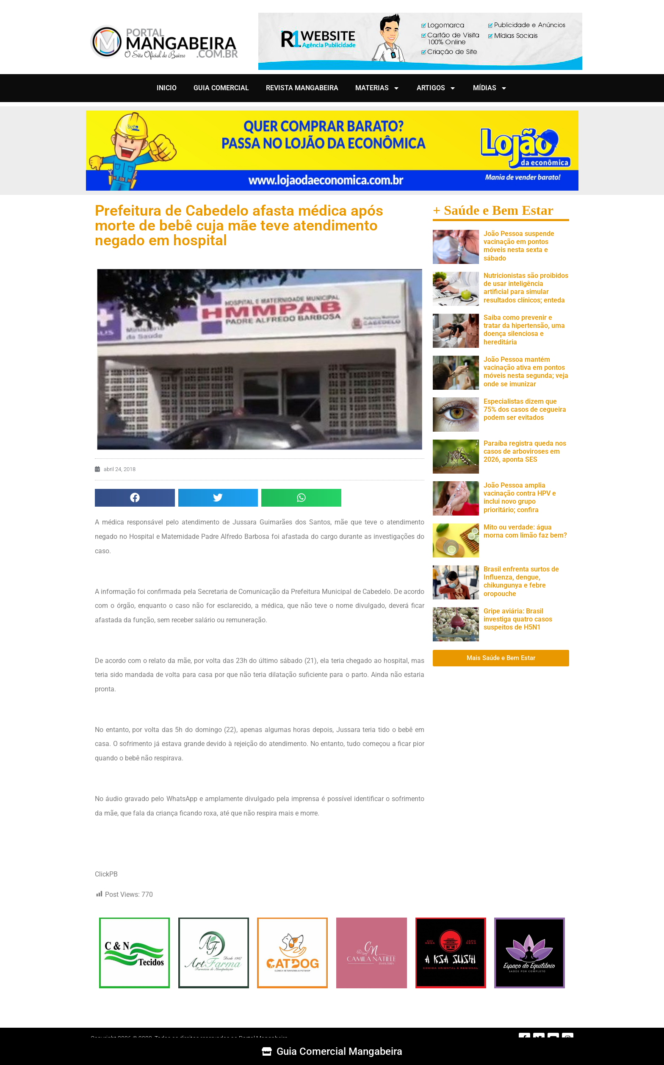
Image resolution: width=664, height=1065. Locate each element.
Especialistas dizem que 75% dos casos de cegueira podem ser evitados (525, 409)
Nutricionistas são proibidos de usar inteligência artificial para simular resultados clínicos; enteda (526, 288)
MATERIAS (377, 88)
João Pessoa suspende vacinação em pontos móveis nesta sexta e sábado (519, 246)
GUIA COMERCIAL (221, 88)
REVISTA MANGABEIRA (302, 88)
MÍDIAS (490, 88)
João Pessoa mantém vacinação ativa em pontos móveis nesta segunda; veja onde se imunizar (526, 371)
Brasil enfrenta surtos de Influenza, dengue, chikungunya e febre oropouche (521, 581)
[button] (135, 498)
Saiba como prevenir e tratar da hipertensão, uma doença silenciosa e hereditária (524, 329)
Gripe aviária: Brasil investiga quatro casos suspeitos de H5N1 (518, 619)
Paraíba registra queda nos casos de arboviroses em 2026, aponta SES (525, 451)
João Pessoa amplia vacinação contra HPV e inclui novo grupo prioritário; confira (520, 497)
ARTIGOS (436, 88)
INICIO (167, 88)
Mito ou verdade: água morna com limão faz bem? (525, 531)
